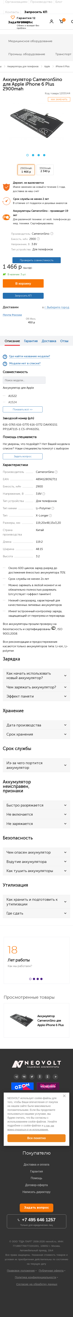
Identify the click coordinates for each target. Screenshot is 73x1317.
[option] (36, 123)
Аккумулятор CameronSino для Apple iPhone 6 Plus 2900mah (50, 1020)
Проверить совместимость (36, 260)
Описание (12, 341)
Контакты (12, 12)
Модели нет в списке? (24, 363)
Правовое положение (21, 1270)
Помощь (36, 1178)
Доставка (49, 341)
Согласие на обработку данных (36, 1284)
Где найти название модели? (29, 356)
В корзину (23, 283)
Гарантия (31, 341)
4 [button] (44, 155)
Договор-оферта (36, 1185)
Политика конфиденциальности (35, 1277)
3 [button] (39, 155)
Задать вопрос (23, 456)
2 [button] (33, 155)
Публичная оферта (51, 1270)
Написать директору (36, 1192)
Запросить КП (35, 12)
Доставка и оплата (36, 1164)
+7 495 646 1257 (39, 1219)
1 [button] (27, 155)
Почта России (12, 315)
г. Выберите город (57, 307)
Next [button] (70, 341)
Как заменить (59, 99)
